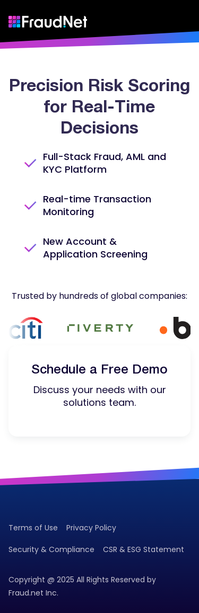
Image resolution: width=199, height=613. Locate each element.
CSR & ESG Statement (143, 549)
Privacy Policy (91, 527)
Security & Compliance (51, 549)
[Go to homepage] (47, 21)
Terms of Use (33, 527)
